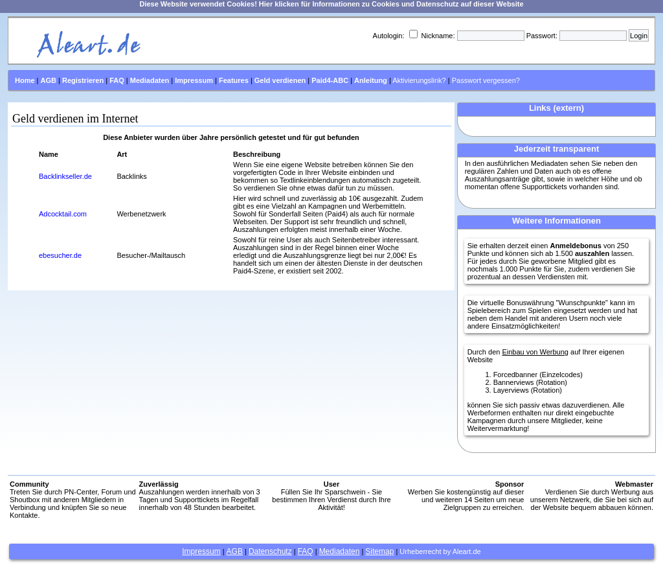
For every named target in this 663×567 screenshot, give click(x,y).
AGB (235, 551)
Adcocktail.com (63, 214)
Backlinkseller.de (65, 176)
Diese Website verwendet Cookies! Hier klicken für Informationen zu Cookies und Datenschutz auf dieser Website (331, 4)
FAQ (305, 551)
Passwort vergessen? (486, 80)
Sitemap (379, 551)
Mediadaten (339, 551)
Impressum (201, 551)
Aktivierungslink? (419, 80)
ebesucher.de (60, 255)
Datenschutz (270, 551)
